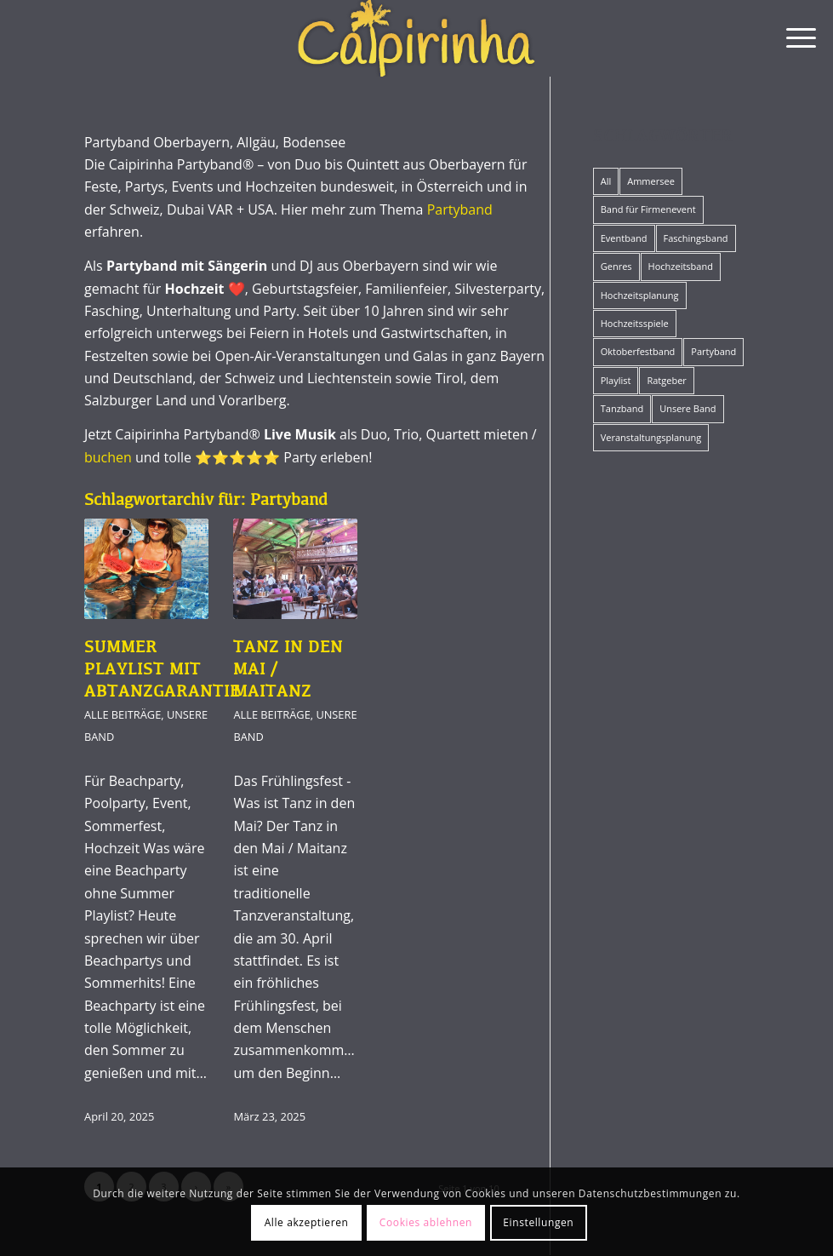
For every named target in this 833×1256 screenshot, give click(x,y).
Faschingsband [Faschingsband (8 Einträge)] (696, 238)
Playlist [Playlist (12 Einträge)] (616, 380)
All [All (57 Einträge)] (606, 181)
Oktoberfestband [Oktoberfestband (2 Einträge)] (638, 351)
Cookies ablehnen (425, 1222)
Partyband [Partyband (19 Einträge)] (713, 351)
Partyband (460, 209)
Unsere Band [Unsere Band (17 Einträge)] (687, 408)
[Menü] (792, 38)
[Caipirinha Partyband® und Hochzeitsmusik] (416, 38)
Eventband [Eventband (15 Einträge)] (624, 238)
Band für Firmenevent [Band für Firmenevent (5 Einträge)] (648, 209)
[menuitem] (792, 38)
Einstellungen (538, 1222)
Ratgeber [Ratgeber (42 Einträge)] (666, 380)
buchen (108, 457)
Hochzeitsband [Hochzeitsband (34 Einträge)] (680, 266)
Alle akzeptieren (307, 1222)
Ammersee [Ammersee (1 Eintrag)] (651, 181)
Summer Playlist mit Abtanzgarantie (162, 670)
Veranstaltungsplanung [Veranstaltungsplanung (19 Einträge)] (651, 437)
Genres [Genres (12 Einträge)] (616, 266)
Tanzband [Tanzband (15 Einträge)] (622, 408)
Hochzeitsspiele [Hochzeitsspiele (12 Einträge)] (635, 323)
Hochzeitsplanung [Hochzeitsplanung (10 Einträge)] (640, 295)
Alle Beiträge (122, 714)
